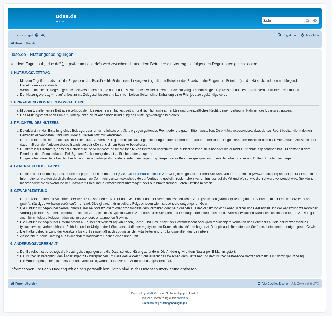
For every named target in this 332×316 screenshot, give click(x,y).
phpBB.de (183, 298)
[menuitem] (40, 35)
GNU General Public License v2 (142, 174)
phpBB (150, 293)
